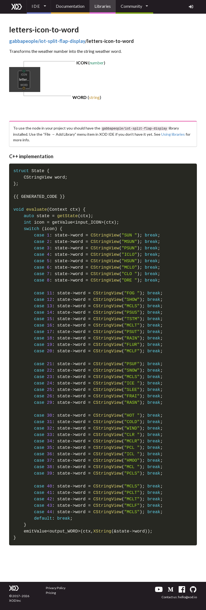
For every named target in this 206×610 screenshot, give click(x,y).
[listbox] (39, 7)
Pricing (51, 592)
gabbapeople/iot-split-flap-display (47, 41)
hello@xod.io (187, 596)
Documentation (70, 6)
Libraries (102, 6)
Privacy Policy (55, 587)
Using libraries (173, 133)
